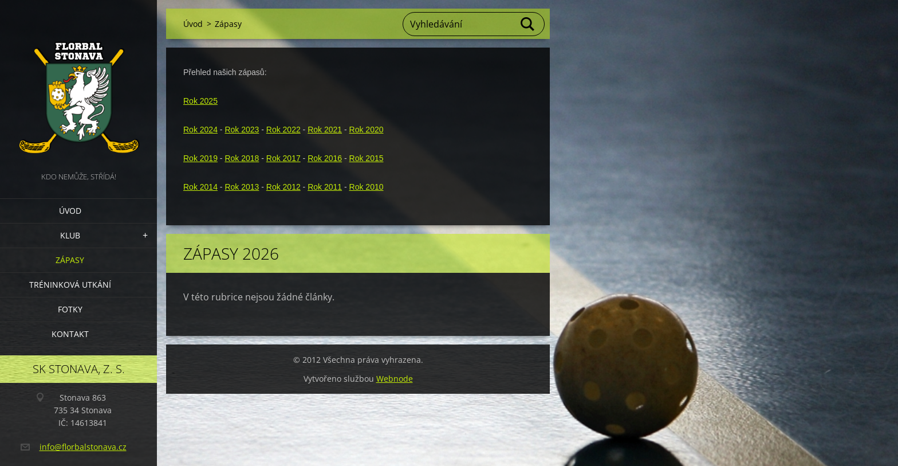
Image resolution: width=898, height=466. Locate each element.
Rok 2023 (241, 129)
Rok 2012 (283, 186)
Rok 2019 (200, 158)
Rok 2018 (241, 158)
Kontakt (70, 333)
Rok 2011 (325, 186)
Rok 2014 (200, 186)
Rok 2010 (366, 186)
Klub (70, 235)
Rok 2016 (325, 158)
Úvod (70, 210)
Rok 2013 (241, 186)
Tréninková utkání (70, 284)
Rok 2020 (366, 129)
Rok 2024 (200, 129)
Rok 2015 (366, 158)
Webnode (394, 378)
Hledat (528, 24)
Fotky (70, 309)
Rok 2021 (325, 129)
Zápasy (70, 259)
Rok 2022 (283, 129)
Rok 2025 (200, 100)
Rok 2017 (283, 158)
